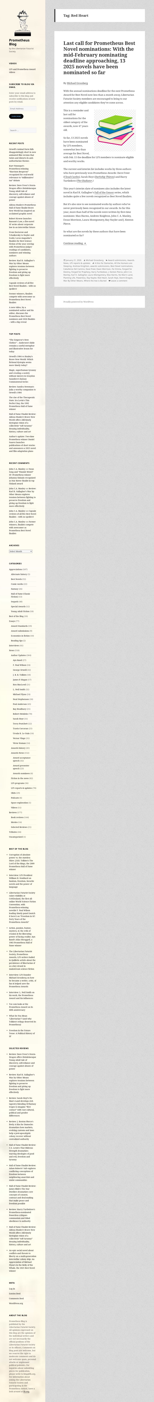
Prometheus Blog (19, 42)
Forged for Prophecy (80, 272)
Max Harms (112, 274)
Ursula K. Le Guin (21, 733)
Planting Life (69, 277)
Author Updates (18, 655)
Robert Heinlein (20, 714)
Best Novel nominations (122, 266)
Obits (13, 793)
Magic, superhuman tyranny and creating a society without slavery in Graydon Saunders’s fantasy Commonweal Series (22, 376)
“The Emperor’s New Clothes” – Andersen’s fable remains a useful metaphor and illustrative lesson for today (22, 345)
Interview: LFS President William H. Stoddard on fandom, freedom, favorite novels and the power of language (21, 881)
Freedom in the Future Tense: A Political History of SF (22, 1033)
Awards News (17, 753)
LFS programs (17, 783)
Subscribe (16, 116)
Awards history (18, 748)
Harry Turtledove (99, 272)
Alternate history (19, 574)
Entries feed (14, 1293)
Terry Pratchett (20, 723)
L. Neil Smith (19, 689)
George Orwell (20, 670)
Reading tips (17, 640)
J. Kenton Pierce (115, 272)
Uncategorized (16, 837)
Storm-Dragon (126, 277)
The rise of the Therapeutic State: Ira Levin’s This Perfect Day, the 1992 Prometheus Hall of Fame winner (22, 403)
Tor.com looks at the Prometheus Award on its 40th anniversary (21, 1007)
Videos (14, 807)
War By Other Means (73, 280)
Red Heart (102, 277)
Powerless (81, 277)
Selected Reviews (19, 827)
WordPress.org (16, 1303)
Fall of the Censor (104, 192)
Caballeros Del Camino (74, 269)
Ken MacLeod (19, 684)
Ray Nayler (91, 277)
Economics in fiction (20, 635)
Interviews (14, 645)
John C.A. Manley (17, 469)
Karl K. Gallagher (79, 274)
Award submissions (20, 631)
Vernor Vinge (19, 738)
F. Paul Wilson (19, 665)
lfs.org (26, 1391)
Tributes (13, 832)
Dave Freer (90, 269)
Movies (14, 822)
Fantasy (14, 589)
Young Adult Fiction (20, 611)
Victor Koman (19, 743)
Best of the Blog (16, 616)
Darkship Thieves (104, 176)
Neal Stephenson (21, 699)
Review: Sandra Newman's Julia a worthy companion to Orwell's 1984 (22, 389)
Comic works (17, 584)
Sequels (14, 601)
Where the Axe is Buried (95, 280)
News (11, 650)
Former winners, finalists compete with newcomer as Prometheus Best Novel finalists (22, 527)
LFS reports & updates (21, 788)
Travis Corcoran (20, 728)
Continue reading (75, 243)
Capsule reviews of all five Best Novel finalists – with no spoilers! (22, 286)
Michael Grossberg (77, 83)
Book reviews (17, 817)
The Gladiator (84, 180)
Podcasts (15, 797)
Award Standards (19, 626)
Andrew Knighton (81, 266)
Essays (12, 621)
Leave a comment (119, 280)
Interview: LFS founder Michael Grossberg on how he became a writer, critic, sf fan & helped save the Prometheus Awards (22, 980)
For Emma (116, 269)
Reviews (13, 812)
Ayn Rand (17, 660)
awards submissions (99, 266)
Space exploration (19, 802)
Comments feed (16, 1298)
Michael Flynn (19, 694)
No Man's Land (125, 274)
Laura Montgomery (97, 274)
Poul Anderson (20, 704)
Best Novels (16, 579)
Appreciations (15, 569)
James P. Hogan (20, 679)
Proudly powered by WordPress (78, 301)
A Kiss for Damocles (104, 263)
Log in (12, 1288)
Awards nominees (21, 773)
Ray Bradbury (19, 709)
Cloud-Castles (71, 176)
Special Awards (18, 606)
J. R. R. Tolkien (19, 674)
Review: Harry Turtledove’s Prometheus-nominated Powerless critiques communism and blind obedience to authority (22, 1215)
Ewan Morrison (104, 269)
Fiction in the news (20, 778)
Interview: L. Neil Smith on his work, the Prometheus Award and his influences (21, 995)
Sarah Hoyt (18, 718)
